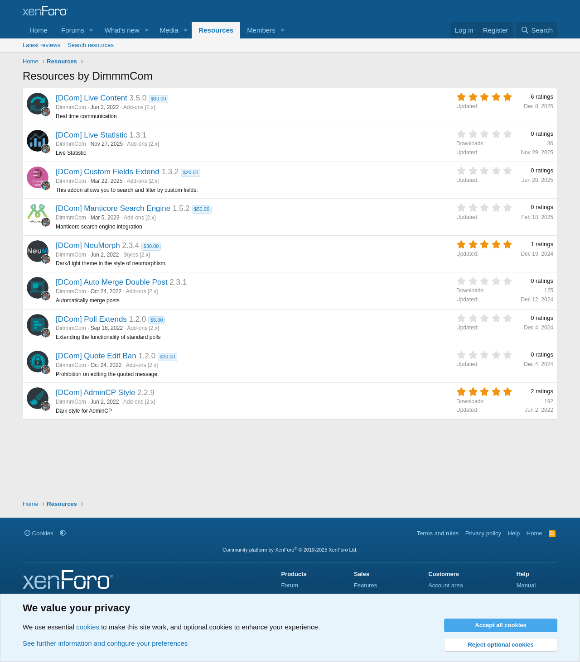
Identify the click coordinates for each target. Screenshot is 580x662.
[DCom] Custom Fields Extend (108, 171)
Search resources (91, 45)
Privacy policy (483, 533)
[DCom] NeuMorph (88, 245)
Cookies (38, 533)
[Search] (536, 30)
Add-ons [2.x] (139, 107)
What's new (122, 30)
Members (261, 30)
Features (365, 585)
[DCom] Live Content (91, 98)
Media (169, 30)
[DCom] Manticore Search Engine (113, 208)
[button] (91, 30)
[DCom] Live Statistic (91, 135)
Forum (289, 585)
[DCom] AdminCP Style (95, 392)
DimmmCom (71, 107)
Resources (215, 30)
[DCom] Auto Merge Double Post (112, 282)
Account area (445, 585)
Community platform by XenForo (290, 549)
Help (514, 533)
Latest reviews (41, 45)
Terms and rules (438, 533)
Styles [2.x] (136, 255)
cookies (87, 627)
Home (38, 30)
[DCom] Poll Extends (91, 319)
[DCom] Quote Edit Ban (96, 356)
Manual (526, 585)
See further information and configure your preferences (105, 643)
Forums (72, 30)
